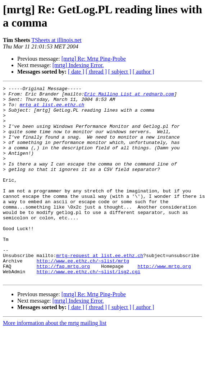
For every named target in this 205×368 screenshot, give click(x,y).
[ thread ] (96, 72)
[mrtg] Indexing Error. (78, 65)
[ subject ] (119, 72)
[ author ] (143, 72)
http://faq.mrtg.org (63, 302)
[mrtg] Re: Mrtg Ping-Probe (94, 59)
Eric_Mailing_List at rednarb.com (129, 96)
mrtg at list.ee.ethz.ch (52, 109)
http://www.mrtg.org (164, 302)
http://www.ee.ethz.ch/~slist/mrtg (83, 296)
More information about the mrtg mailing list (54, 362)
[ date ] (76, 72)
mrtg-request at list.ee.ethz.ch (99, 290)
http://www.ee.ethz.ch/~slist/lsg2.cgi (89, 309)
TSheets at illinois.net (56, 40)
